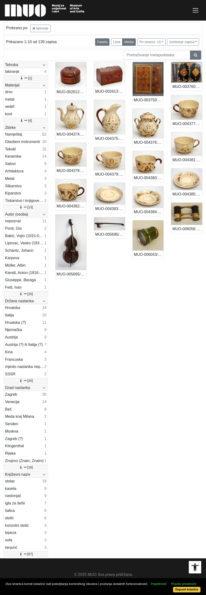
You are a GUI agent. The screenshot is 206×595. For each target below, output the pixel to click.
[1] (26, 78)
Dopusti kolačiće (186, 589)
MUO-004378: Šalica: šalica (72, 171)
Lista (116, 42)
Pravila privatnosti (183, 584)
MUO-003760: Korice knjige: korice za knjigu (187, 87)
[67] (26, 554)
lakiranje (41, 28)
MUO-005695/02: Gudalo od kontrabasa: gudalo (110, 234)
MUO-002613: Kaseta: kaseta (110, 91)
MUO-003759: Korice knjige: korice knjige (149, 100)
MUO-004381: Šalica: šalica (187, 160)
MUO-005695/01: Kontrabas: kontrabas (72, 274)
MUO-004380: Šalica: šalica (149, 178)
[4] (26, 120)
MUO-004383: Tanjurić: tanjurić (110, 209)
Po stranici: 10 (150, 42)
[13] (26, 207)
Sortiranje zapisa (181, 42)
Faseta (102, 42)
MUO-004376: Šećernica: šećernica (149, 142)
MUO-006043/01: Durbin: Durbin (149, 254)
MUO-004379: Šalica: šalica (110, 174)
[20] (26, 294)
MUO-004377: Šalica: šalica (187, 124)
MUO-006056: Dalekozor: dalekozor (187, 229)
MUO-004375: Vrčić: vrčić (110, 139)
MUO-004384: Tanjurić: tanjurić (149, 212)
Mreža (129, 42)
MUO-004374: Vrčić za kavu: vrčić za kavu (72, 134)
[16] (26, 467)
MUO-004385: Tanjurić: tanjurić (187, 194)
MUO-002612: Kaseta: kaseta (72, 92)
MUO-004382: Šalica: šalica (72, 206)
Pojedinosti (158, 584)
